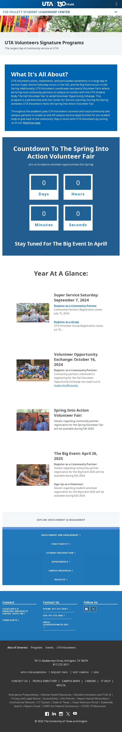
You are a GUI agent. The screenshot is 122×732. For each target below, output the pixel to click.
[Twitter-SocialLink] (93, 615)
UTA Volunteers (66, 647)
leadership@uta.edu (66, 417)
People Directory (45, 681)
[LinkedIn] (54, 714)
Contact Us (20, 681)
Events (50, 647)
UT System (43, 702)
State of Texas (61, 702)
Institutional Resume (22, 702)
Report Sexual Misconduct (92, 698)
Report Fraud (32, 706)
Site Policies (67, 698)
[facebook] (86, 615)
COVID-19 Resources (93, 706)
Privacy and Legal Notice (26, 698)
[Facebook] (47, 714)
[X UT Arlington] (68, 714)
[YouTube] (75, 714)
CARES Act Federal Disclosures (61, 706)
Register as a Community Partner (75, 337)
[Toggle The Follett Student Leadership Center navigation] (115, 12)
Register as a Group (66, 353)
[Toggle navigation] (116, 4)
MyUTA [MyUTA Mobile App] (61, 685)
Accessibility (50, 698)
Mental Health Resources (56, 694)
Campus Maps (71, 681)
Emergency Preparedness (24, 694)
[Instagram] (61, 714)
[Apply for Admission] (33, 672)
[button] (19, 617)
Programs (36, 647)
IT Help (106, 681)
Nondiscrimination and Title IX (92, 694)
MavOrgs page (31, 122)
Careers (90, 681)
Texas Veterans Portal (85, 702)
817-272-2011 (61, 664)
